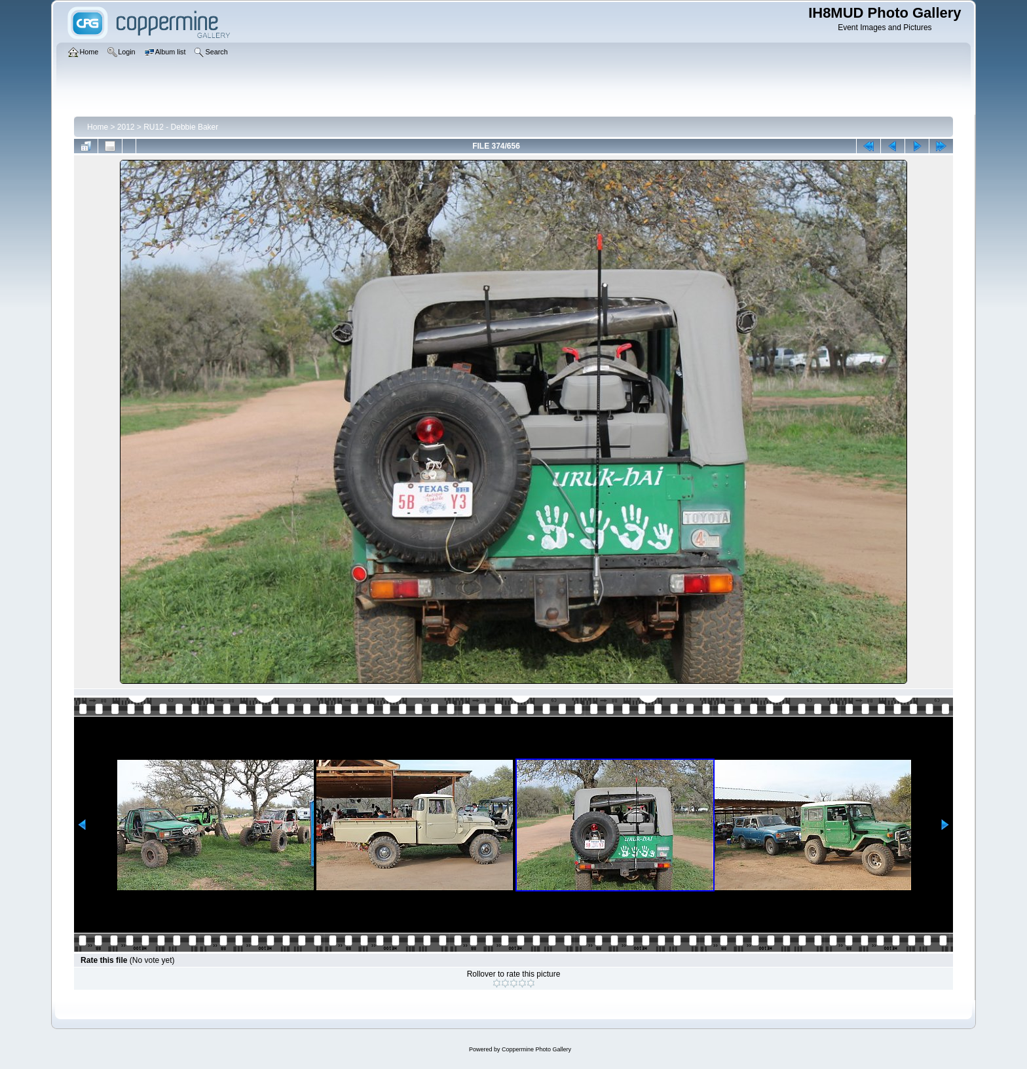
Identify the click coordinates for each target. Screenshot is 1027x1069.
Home (97, 127)
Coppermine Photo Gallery (536, 1049)
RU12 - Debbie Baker (180, 127)
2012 (126, 127)
